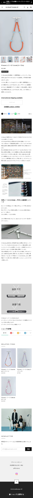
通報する (30, 113)
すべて (4, 333)
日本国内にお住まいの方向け (12, 107)
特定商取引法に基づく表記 (16, 465)
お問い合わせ (16, 468)
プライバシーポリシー (16, 462)
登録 (28, 449)
